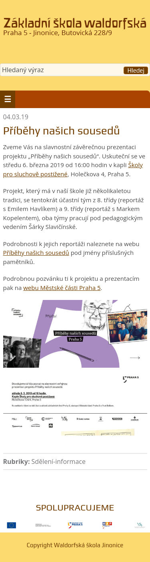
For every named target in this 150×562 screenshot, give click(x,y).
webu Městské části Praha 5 (61, 288)
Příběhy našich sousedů (36, 252)
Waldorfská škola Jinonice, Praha (75, 29)
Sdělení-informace (59, 461)
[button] (7, 99)
